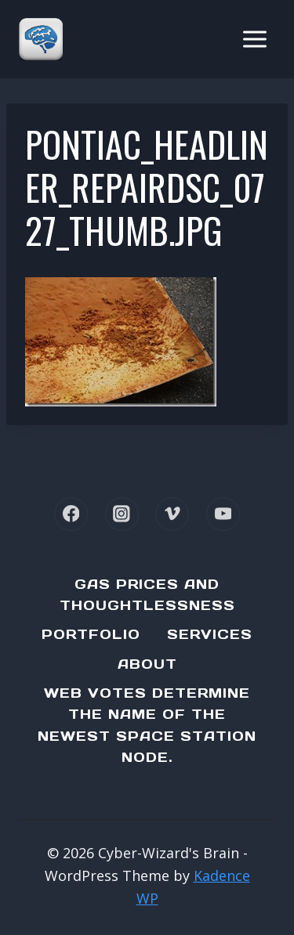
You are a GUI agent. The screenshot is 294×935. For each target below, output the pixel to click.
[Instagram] (122, 514)
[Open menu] (254, 38)
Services (209, 634)
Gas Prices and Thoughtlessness (147, 595)
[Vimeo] (172, 514)
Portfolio (91, 634)
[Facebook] (71, 514)
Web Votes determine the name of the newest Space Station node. (147, 725)
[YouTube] (223, 514)
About (147, 664)
